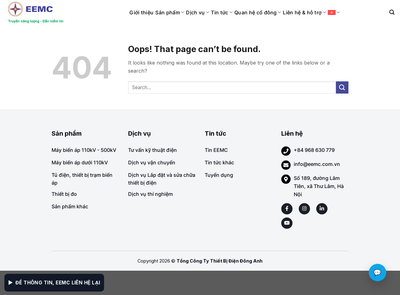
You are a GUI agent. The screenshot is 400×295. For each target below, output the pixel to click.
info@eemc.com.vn (317, 164)
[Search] (391, 12)
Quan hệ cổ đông (257, 12)
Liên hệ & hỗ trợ (304, 12)
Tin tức (221, 12)
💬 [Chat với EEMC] (377, 272)
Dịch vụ (197, 12)
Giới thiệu (141, 12)
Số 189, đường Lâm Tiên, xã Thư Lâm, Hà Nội (319, 186)
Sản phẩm (169, 12)
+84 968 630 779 (314, 150)
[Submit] (342, 87)
